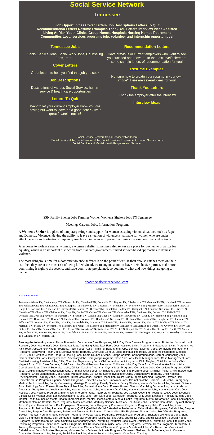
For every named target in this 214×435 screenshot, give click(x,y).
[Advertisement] (107, 122)
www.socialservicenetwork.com (106, 282)
